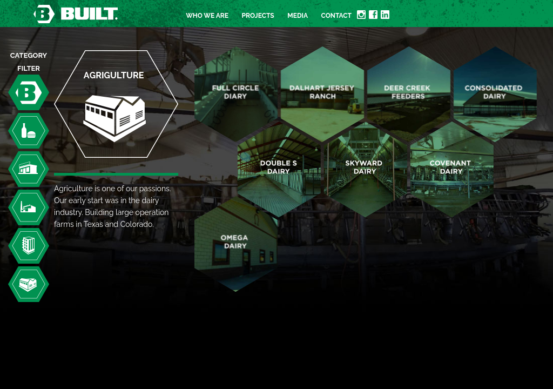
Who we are (207, 15)
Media (297, 15)
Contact (336, 15)
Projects (258, 15)
